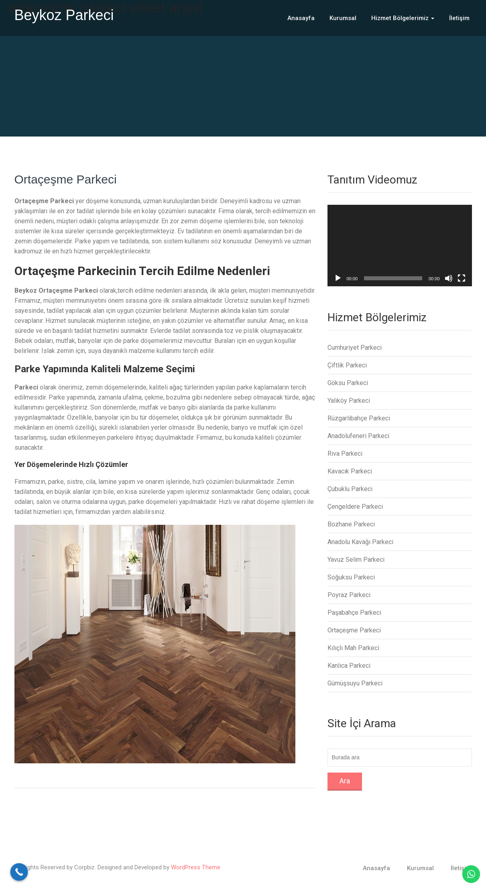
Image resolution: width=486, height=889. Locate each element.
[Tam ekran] (462, 278)
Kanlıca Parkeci (348, 665)
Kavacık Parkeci (349, 471)
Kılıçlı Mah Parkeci (353, 648)
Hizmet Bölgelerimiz (402, 18)
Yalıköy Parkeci (348, 400)
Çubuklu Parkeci (349, 489)
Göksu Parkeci (347, 383)
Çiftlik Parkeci (347, 365)
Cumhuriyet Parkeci (354, 347)
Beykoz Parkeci (64, 15)
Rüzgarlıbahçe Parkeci (358, 418)
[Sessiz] (449, 278)
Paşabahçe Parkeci (354, 612)
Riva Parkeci (344, 453)
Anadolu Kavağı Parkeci (360, 542)
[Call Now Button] (19, 872)
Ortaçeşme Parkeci (65, 179)
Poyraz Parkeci (348, 595)
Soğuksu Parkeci (351, 577)
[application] (399, 245)
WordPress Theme (195, 867)
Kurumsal (342, 18)
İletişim (459, 18)
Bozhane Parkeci (351, 524)
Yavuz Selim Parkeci (355, 559)
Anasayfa (301, 18)
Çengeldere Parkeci (355, 506)
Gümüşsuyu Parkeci (354, 683)
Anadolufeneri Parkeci (358, 436)
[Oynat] (338, 278)
